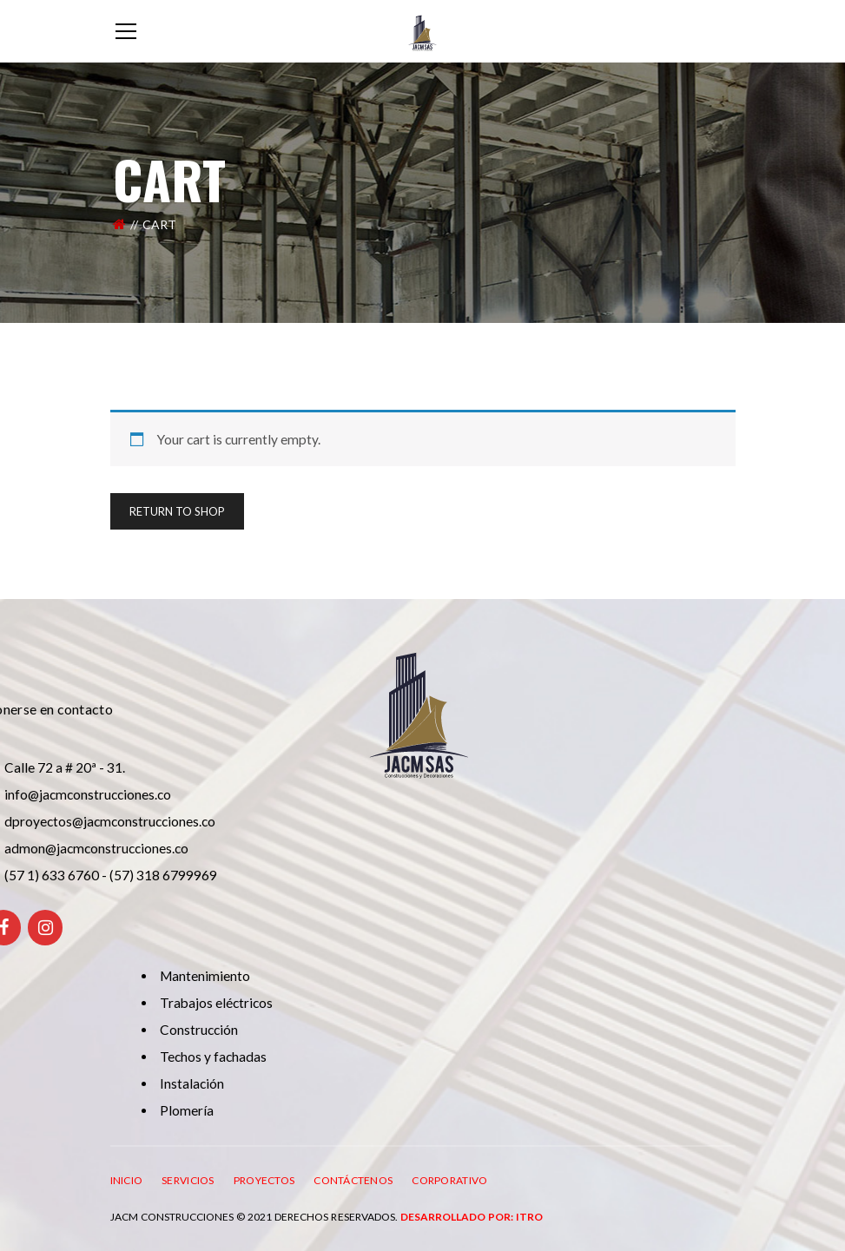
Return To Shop (177, 511)
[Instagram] (45, 927)
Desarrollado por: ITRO (471, 1216)
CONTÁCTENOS (353, 1180)
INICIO (126, 1180)
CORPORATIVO (449, 1180)
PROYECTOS (264, 1180)
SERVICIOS (188, 1180)
